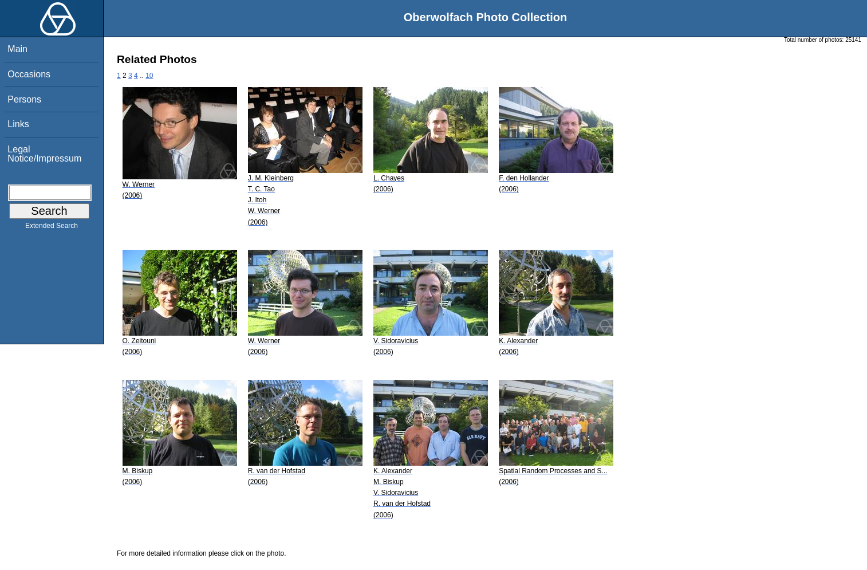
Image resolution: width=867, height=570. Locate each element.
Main (17, 49)
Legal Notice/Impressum (44, 153)
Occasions (28, 74)
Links (18, 124)
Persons (24, 99)
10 (149, 76)
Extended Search (51, 228)
